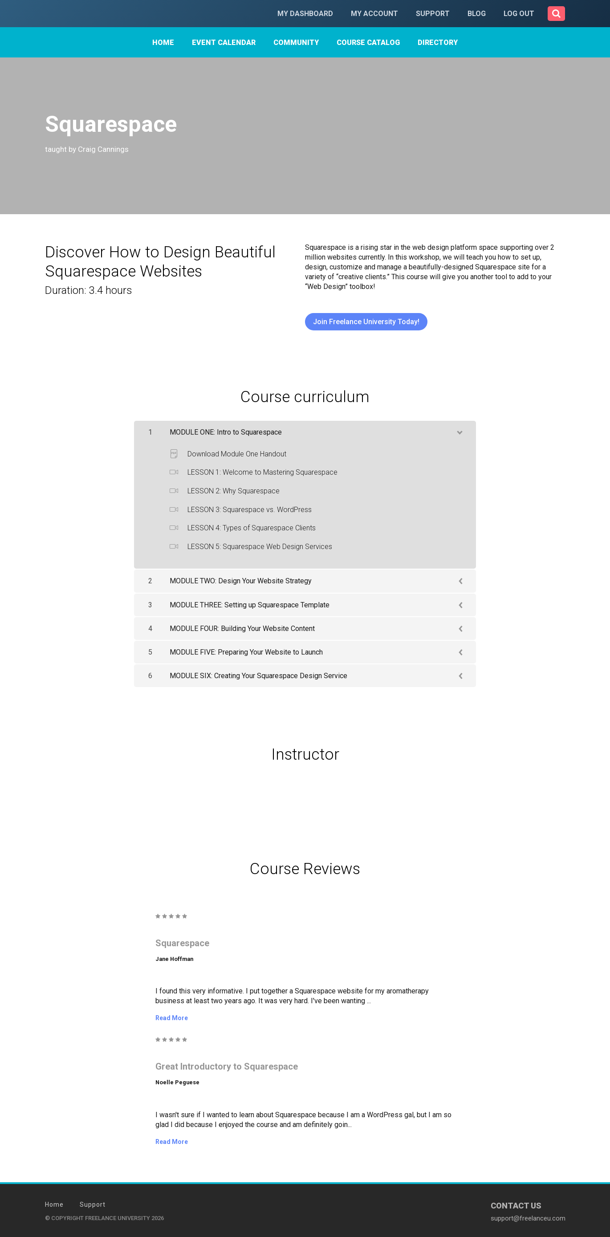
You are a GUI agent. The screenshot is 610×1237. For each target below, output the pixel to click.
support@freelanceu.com (528, 1218)
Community (296, 42)
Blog (477, 13)
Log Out (519, 13)
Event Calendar (224, 42)
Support (433, 13)
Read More (171, 1017)
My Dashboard (305, 13)
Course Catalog (368, 42)
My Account (374, 13)
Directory (438, 42)
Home (163, 42)
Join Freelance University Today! (366, 321)
